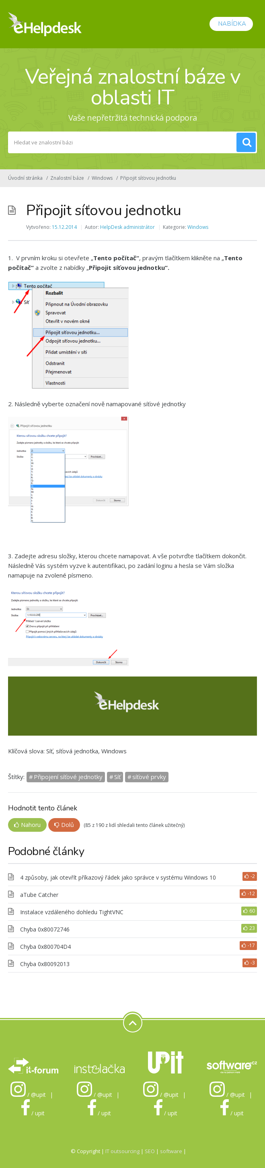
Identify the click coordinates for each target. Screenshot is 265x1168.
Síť (117, 777)
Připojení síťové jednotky (68, 777)
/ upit (33, 1113)
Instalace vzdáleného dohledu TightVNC (71, 912)
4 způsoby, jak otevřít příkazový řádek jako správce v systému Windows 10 (118, 877)
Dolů (64, 825)
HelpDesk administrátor (127, 227)
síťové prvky (149, 777)
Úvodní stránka (25, 178)
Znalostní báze (67, 178)
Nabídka (231, 24)
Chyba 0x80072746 (45, 929)
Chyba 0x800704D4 (45, 946)
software (171, 1151)
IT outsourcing (123, 1151)
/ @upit (28, 1094)
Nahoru (27, 825)
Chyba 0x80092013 (45, 964)
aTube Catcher (39, 895)
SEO (150, 1151)
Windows (102, 178)
